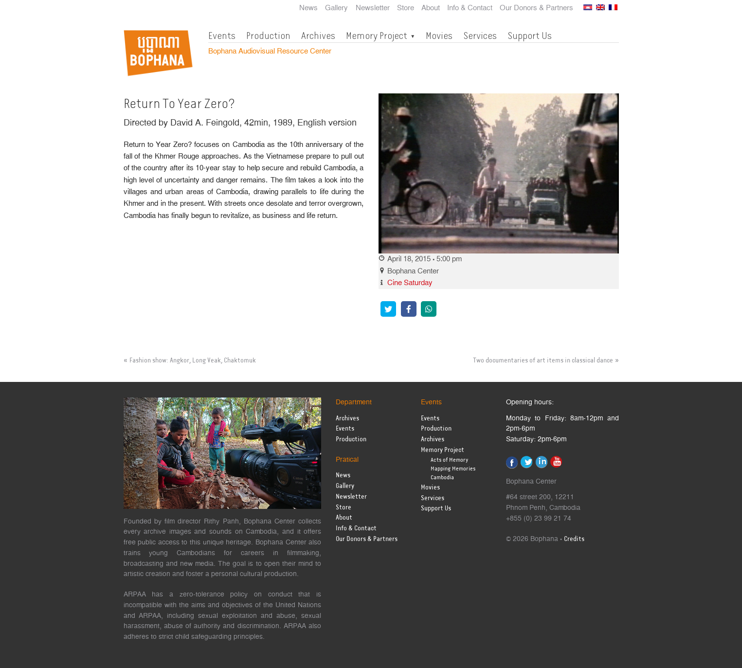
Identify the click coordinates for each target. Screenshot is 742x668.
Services (480, 35)
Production (268, 35)
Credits (574, 539)
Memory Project (376, 35)
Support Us (529, 35)
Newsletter (373, 8)
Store (405, 8)
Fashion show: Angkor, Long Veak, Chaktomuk (192, 360)
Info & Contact (469, 8)
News (308, 8)
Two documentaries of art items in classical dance (543, 360)
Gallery (336, 8)
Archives (318, 35)
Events (221, 35)
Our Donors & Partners (536, 8)
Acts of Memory (449, 460)
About (430, 8)
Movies (439, 35)
